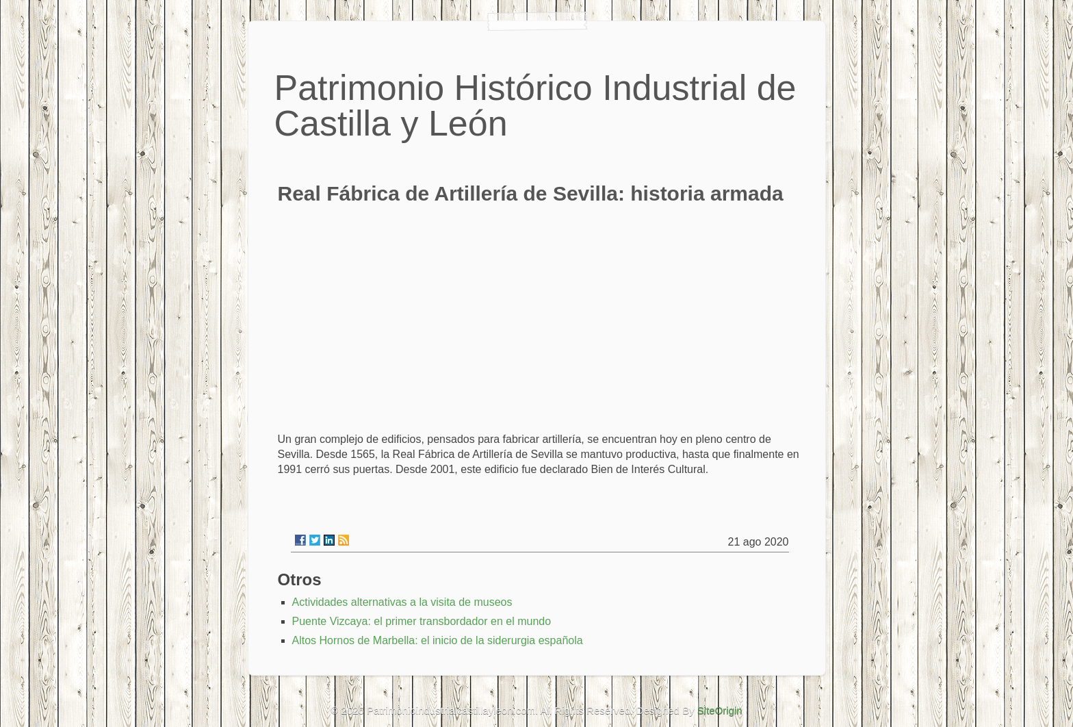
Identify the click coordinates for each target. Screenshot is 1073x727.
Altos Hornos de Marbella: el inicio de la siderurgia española (437, 640)
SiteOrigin (719, 710)
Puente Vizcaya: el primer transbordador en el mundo (422, 621)
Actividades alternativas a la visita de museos (402, 602)
